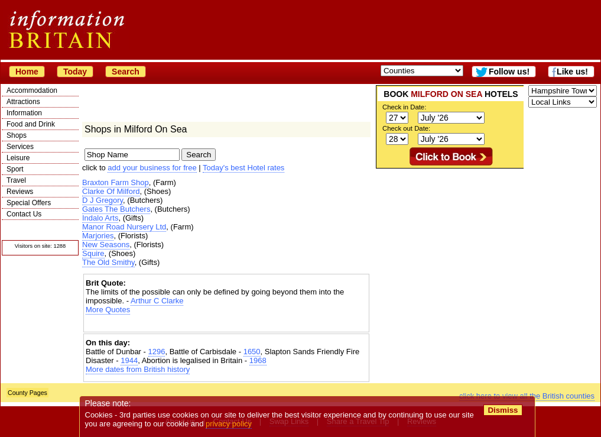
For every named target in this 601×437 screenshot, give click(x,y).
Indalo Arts (100, 217)
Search (125, 71)
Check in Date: (404, 107)
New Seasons (105, 244)
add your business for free (152, 167)
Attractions (23, 102)
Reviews (20, 191)
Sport (15, 169)
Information (24, 113)
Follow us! (509, 71)
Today (75, 71)
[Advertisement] (226, 324)
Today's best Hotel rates (243, 167)
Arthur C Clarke (157, 300)
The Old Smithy (108, 262)
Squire (93, 253)
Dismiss (503, 410)
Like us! (572, 71)
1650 (252, 351)
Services (20, 147)
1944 (129, 360)
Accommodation (32, 90)
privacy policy (229, 423)
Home (26, 71)
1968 (258, 360)
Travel (16, 180)
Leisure (18, 158)
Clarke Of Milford (111, 191)
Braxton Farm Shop (115, 182)
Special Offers (29, 203)
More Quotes (108, 309)
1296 (156, 351)
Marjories (97, 235)
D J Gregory (102, 200)
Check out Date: (406, 128)
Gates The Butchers (116, 209)
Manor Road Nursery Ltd (124, 226)
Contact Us (24, 214)
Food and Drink (31, 124)
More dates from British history (138, 369)
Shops (17, 135)
